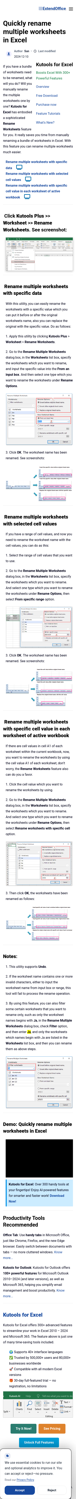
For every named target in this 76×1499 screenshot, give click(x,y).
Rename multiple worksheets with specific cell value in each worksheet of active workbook (36, 191)
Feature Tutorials (48, 114)
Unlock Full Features (39, 1442)
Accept (20, 1490)
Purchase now (46, 105)
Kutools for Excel (23, 1315)
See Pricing (52, 1429)
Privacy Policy (25, 1479)
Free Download (47, 96)
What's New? (45, 122)
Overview (42, 87)
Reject (52, 1490)
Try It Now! (23, 1429)
